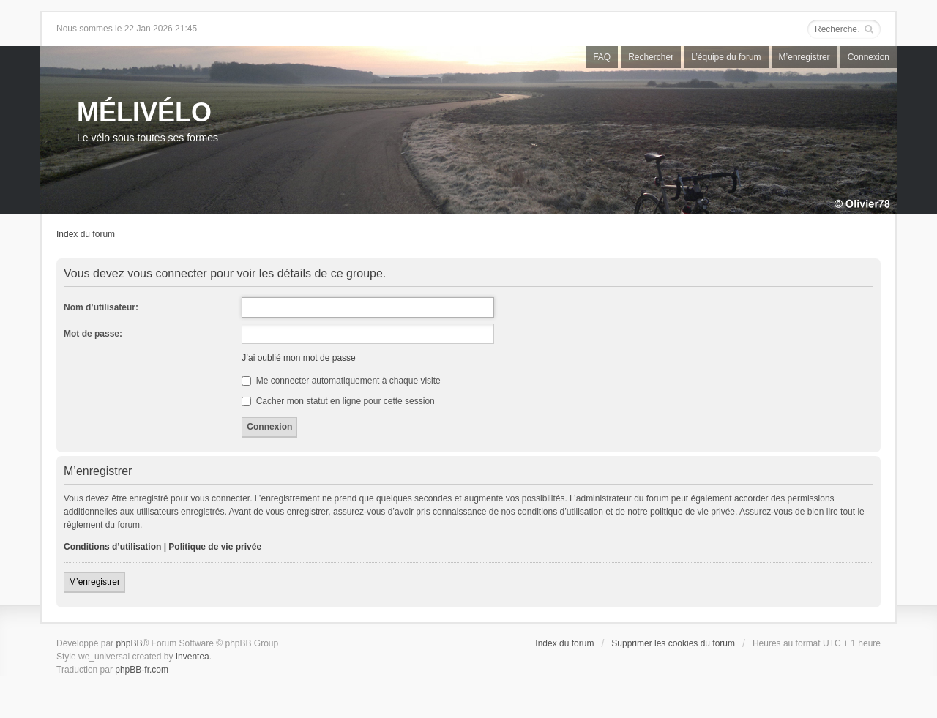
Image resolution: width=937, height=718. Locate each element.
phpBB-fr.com (141, 670)
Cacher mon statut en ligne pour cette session (338, 401)
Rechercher (650, 57)
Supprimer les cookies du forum (673, 643)
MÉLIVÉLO (144, 112)
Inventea (192, 656)
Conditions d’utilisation (112, 547)
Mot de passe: (93, 334)
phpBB (129, 643)
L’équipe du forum (726, 57)
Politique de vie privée (214, 547)
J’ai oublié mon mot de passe (298, 358)
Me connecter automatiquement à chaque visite (341, 380)
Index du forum (85, 234)
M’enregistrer (804, 57)
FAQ (602, 57)
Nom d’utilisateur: (101, 307)
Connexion (868, 57)
